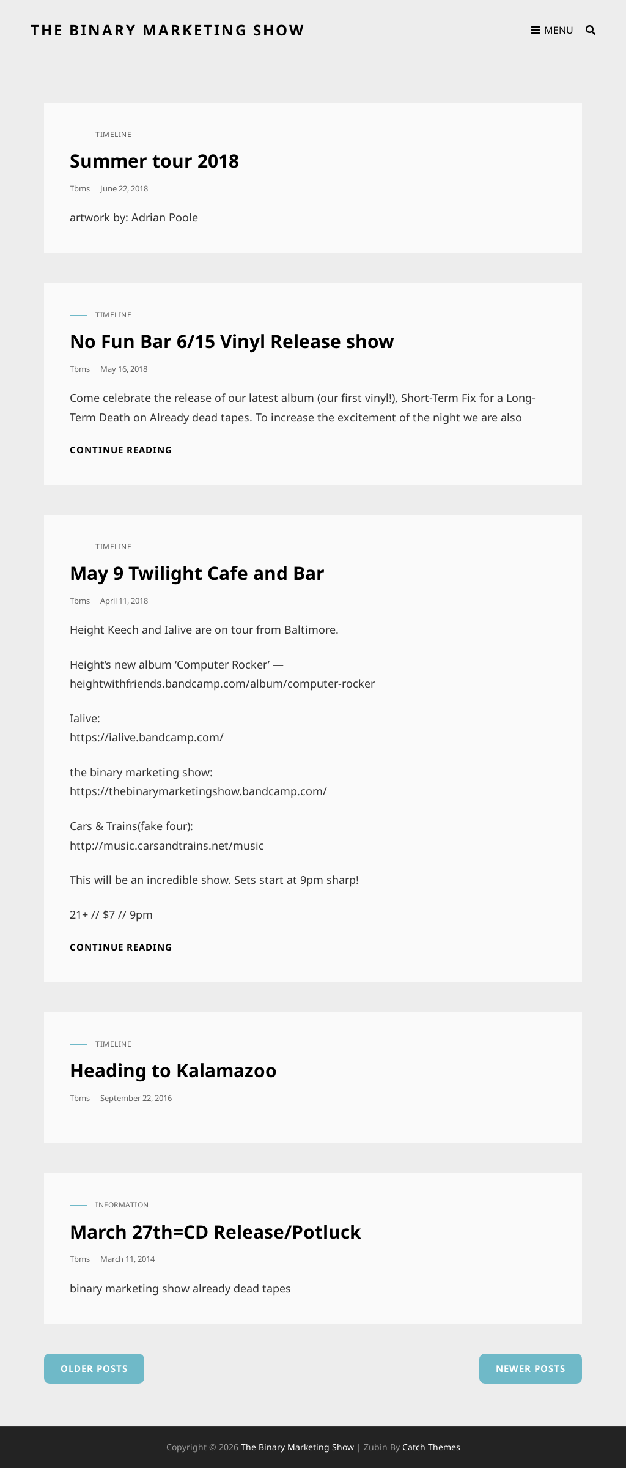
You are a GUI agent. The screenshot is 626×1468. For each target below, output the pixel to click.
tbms (80, 188)
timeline (113, 134)
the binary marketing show (168, 30)
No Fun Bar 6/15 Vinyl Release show (232, 341)
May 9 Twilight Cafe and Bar (197, 572)
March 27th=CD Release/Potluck (215, 1231)
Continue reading (121, 450)
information (122, 1204)
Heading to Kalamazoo (173, 1070)
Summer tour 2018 (154, 160)
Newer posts (530, 1368)
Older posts (94, 1368)
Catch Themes (431, 1447)
